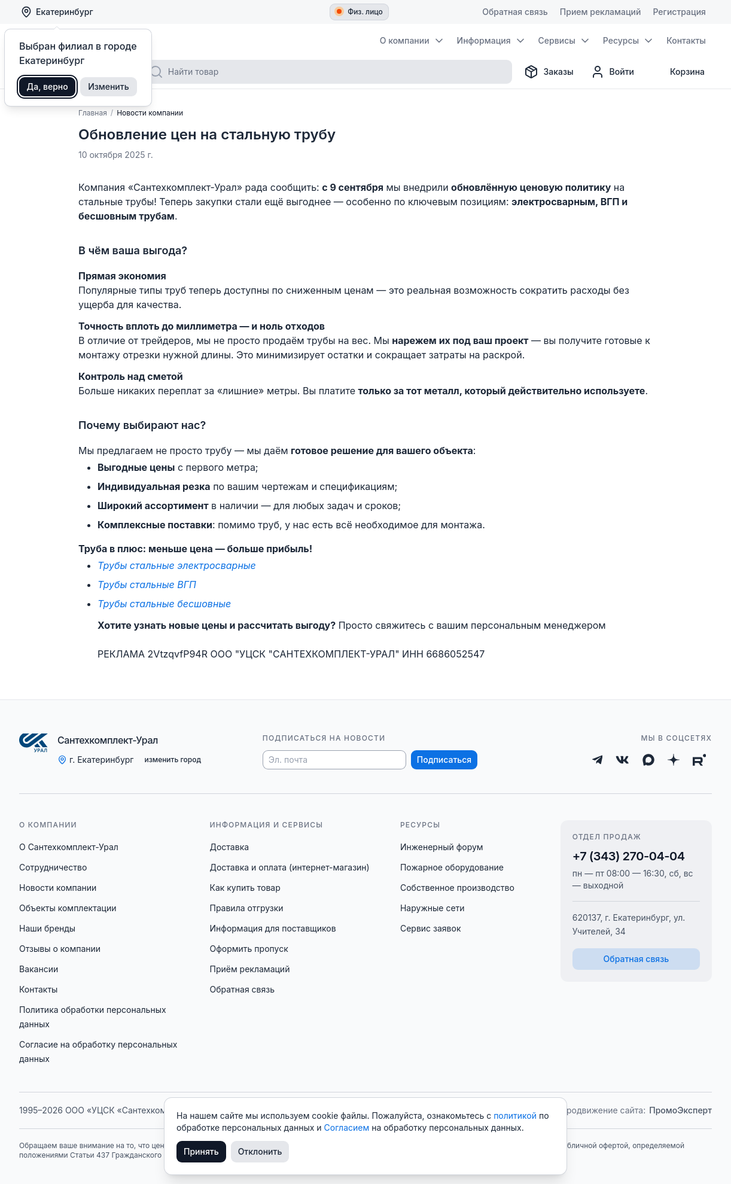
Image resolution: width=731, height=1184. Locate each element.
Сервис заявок (430, 928)
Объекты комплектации (67, 908)
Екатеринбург (56, 12)
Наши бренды (47, 928)
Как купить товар (244, 887)
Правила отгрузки (246, 908)
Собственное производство (457, 887)
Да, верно (47, 86)
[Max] (648, 759)
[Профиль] (612, 72)
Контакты (38, 989)
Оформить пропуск (248, 948)
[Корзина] (678, 72)
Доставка (229, 847)
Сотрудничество (53, 867)
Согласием (348, 1127)
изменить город (172, 759)
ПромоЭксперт (680, 1110)
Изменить (108, 86)
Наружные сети (432, 908)
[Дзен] (674, 759)
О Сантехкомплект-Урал (68, 847)
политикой (516, 1115)
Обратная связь (242, 989)
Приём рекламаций (249, 969)
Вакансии (38, 969)
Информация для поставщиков (272, 928)
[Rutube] (699, 759)
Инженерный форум (441, 847)
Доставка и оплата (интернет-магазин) (289, 867)
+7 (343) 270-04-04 (628, 856)
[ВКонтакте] (622, 759)
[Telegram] (597, 759)
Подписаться (444, 759)
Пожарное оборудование (452, 867)
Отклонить (260, 1151)
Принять (201, 1151)
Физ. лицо (360, 11)
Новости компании (57, 887)
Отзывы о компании (59, 948)
